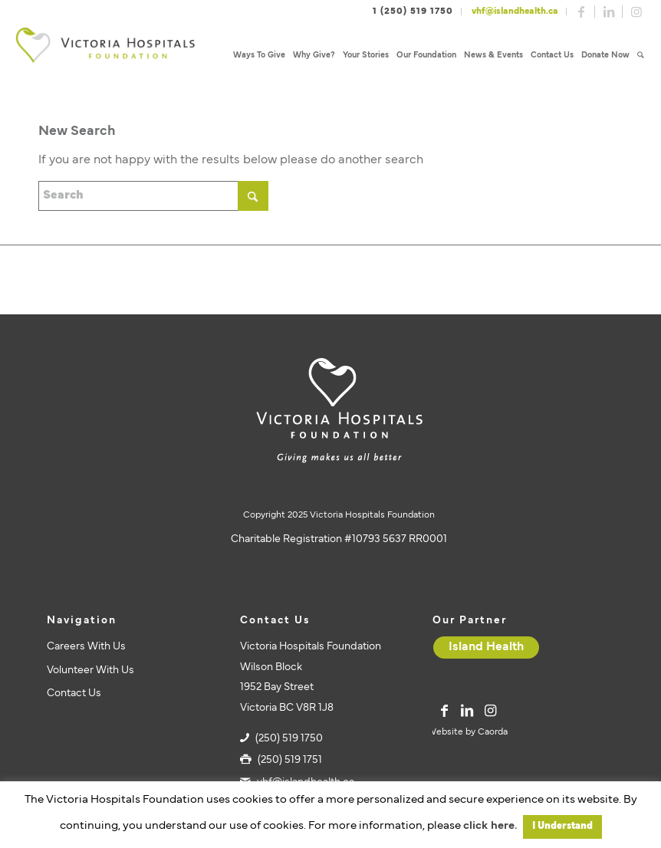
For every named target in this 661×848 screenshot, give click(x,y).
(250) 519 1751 (290, 760)
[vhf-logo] (105, 55)
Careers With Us (86, 647)
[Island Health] (486, 647)
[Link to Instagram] (636, 11)
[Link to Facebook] (581, 11)
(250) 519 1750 (289, 739)
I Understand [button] (562, 826)
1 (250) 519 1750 (413, 11)
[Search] (640, 55)
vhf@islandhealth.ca (515, 11)
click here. (490, 826)
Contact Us (74, 693)
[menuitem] (259, 55)
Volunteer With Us (90, 670)
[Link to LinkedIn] (608, 11)
